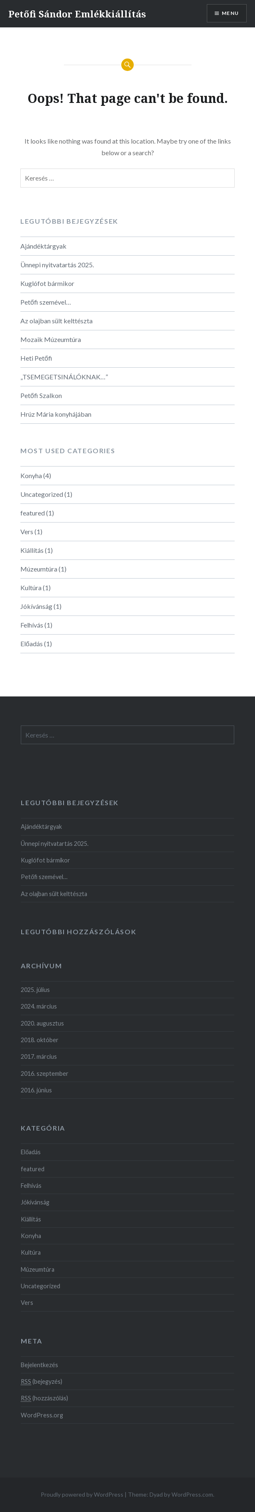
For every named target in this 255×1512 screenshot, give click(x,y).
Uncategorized (41, 494)
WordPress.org (42, 1415)
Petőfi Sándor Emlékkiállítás (77, 13)
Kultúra (31, 587)
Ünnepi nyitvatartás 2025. (57, 265)
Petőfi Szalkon (41, 395)
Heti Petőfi (36, 358)
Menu (230, 13)
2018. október (40, 1039)
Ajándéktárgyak (43, 246)
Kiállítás (32, 550)
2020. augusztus (42, 1023)
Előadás (31, 643)
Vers (26, 531)
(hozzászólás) (44, 1398)
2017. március (39, 1056)
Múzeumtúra (38, 569)
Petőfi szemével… (45, 302)
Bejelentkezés (39, 1364)
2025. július (35, 989)
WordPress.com (192, 1494)
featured (32, 513)
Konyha (31, 475)
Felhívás (31, 625)
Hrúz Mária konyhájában (55, 414)
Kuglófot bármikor (47, 283)
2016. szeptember (45, 1073)
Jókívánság (36, 606)
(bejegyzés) (41, 1381)
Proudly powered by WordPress (82, 1494)
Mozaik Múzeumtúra (50, 339)
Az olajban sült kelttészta (56, 321)
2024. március (39, 1006)
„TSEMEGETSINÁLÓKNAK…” (64, 377)
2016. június (36, 1090)
